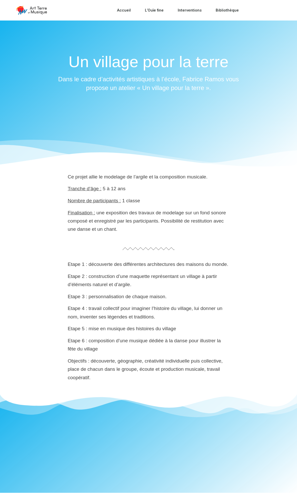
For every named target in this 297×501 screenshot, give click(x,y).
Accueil (124, 10)
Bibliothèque (227, 10)
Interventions (190, 10)
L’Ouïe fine (154, 10)
